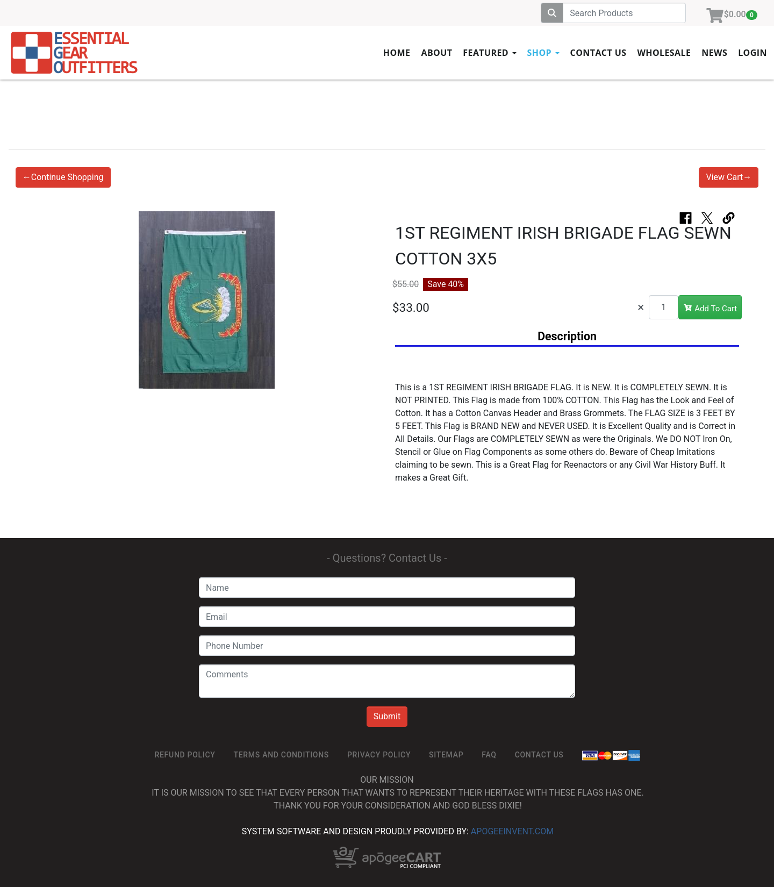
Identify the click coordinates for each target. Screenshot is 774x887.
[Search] (624, 13)
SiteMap (446, 754)
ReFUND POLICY (185, 754)
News (714, 53)
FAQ (489, 754)
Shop (543, 53)
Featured (489, 53)
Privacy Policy (379, 754)
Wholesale (664, 53)
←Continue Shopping (63, 177)
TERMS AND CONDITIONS (281, 754)
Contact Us (598, 53)
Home (397, 53)
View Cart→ (728, 177)
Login (752, 53)
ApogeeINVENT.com (512, 831)
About (436, 53)
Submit (387, 716)
